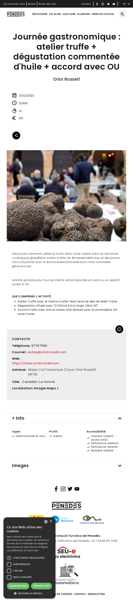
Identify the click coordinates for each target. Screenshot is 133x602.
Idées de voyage (103, 14)
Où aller (55, 14)
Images (20, 465)
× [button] (50, 521)
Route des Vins (47, 3)
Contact (86, 3)
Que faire (69, 14)
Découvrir (39, 14)
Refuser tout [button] (42, 585)
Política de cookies (58, 594)
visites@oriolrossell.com (46, 352)
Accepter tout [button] (18, 585)
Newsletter (96, 594)
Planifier (83, 14)
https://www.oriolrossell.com (35, 363)
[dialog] (29, 558)
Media (32, 3)
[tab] (66, 418)
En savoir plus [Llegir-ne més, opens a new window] (31, 550)
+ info (18, 418)
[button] (29, 593)
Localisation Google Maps (34, 388)
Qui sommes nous (14, 3)
